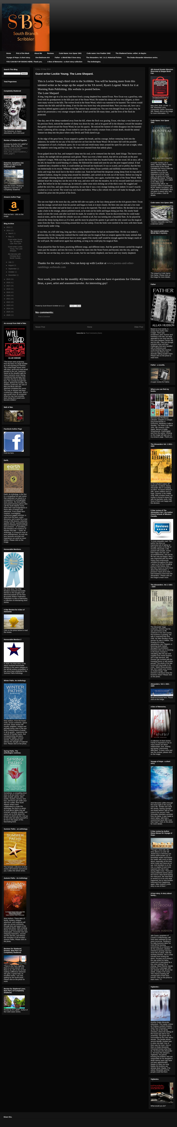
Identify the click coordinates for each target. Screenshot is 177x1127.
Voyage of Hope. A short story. (18, 57)
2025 (8, 312)
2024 (8, 308)
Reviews (50, 53)
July (10, 262)
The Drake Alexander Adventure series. (142, 57)
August (11, 265)
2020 (8, 295)
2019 (8, 292)
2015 (8, 279)
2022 (8, 302)
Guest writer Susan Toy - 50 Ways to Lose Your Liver (15, 241)
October (11, 272)
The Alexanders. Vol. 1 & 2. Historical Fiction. (104, 57)
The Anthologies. (94, 62)
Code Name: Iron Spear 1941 (70, 53)
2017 (8, 286)
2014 (8, 230)
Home (8, 53)
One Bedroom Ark (42, 57)
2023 (8, 305)
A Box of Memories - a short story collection (64, 62)
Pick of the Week (22, 53)
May (10, 237)
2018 (8, 289)
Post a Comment (44, 316)
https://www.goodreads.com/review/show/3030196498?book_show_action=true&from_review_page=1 (15, 151)
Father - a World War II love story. (68, 57)
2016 (8, 282)
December (12, 275)
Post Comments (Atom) (94, 333)
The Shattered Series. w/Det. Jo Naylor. (131, 53)
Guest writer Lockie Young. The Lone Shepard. (15, 249)
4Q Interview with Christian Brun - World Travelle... (15, 256)
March (10, 233)
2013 (8, 227)
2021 (8, 299)
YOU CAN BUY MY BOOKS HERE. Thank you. (24, 62)
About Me (38, 53)
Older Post (138, 327)
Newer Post (40, 327)
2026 (8, 315)
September (12, 269)
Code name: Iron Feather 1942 (99, 53)
